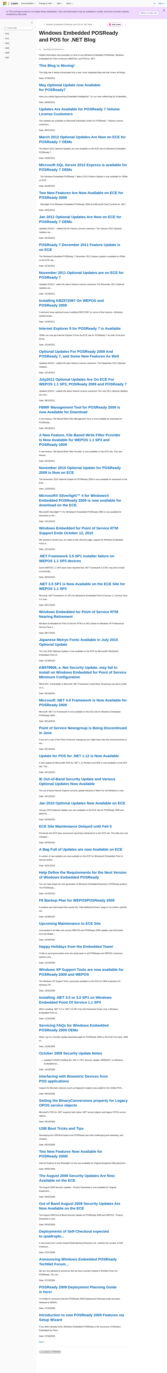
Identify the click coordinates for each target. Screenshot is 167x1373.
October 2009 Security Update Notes (70, 1053)
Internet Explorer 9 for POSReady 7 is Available (80, 328)
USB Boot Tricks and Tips (61, 1128)
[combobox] (18, 28)
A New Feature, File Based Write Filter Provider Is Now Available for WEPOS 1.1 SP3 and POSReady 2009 (79, 440)
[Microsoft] (5, 3)
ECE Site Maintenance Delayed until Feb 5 (75, 826)
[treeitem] (18, 34)
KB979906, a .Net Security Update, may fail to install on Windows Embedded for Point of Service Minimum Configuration (82, 672)
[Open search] (154, 3)
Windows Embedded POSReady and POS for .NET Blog (69, 24)
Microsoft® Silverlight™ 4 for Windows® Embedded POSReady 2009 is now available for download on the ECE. (80, 500)
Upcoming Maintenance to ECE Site (70, 923)
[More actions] (125, 24)
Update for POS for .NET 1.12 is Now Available (79, 756)
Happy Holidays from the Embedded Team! (76, 947)
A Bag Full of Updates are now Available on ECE (80, 849)
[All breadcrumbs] (41, 24)
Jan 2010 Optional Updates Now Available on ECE (82, 803)
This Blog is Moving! (57, 66)
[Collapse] (32, 22)
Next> (41, 1342)
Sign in (161, 3)
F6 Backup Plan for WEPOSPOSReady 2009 (77, 900)
